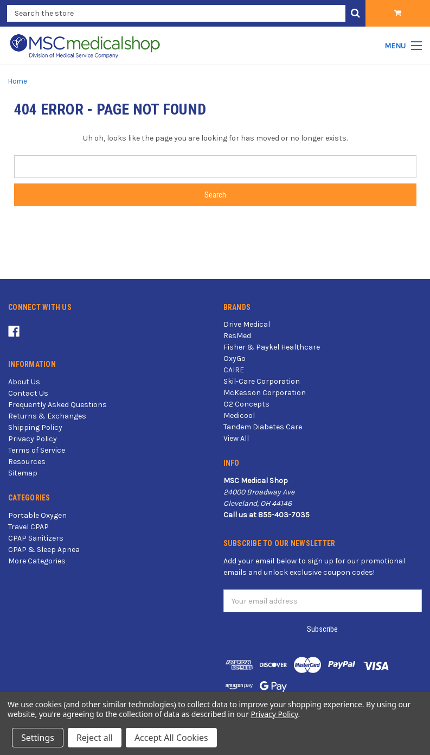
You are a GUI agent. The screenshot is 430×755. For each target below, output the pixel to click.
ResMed (237, 335)
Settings (37, 738)
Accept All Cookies (171, 738)
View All (236, 438)
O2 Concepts (246, 404)
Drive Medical (246, 324)
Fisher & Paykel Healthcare (271, 347)
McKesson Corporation (264, 392)
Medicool (239, 415)
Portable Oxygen (37, 515)
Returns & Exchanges (47, 416)
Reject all (94, 738)
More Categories (37, 561)
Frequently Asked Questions (57, 404)
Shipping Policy (35, 427)
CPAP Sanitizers (35, 538)
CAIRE (233, 370)
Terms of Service (36, 450)
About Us (24, 381)
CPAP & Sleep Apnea (44, 549)
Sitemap (22, 473)
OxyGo (234, 358)
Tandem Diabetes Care (262, 427)
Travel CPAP (28, 526)
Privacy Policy (32, 438)
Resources (27, 461)
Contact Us (28, 393)
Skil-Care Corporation (261, 381)
